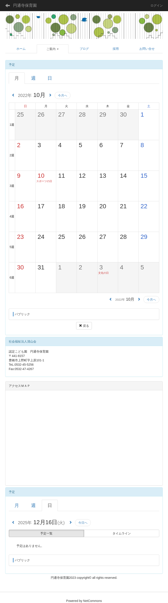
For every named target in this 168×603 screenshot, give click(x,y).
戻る (84, 325)
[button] (52, 49)
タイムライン (121, 533)
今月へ (62, 95)
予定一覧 (46, 533)
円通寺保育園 (25, 5)
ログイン (156, 5)
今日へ (83, 522)
